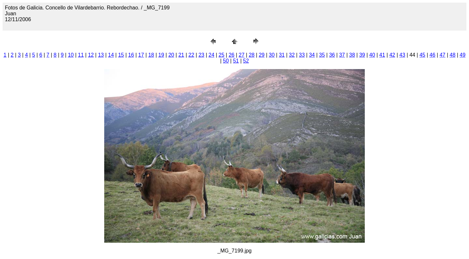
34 (312, 55)
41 (382, 55)
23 (201, 55)
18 (151, 55)
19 (161, 55)
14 (111, 55)
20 (171, 55)
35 (322, 55)
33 (302, 55)
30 (272, 55)
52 (246, 61)
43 (402, 55)
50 (226, 61)
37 (342, 55)
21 (181, 55)
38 (352, 55)
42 (392, 55)
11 (81, 55)
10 (71, 55)
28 (252, 55)
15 (121, 55)
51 (236, 61)
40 (372, 55)
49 (462, 55)
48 (453, 55)
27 (242, 55)
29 (261, 55)
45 (422, 55)
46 (432, 55)
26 (231, 55)
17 (141, 55)
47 (443, 55)
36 (332, 55)
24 (211, 55)
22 (191, 55)
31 (282, 55)
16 (131, 55)
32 (292, 55)
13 (101, 55)
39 (362, 55)
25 (221, 55)
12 (91, 55)
